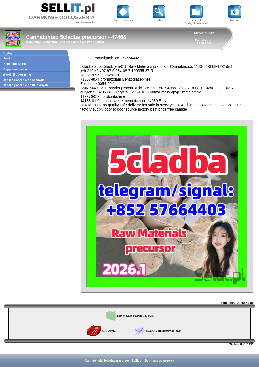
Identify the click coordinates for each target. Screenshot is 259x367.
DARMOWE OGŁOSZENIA (62, 17)
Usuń (6, 58)
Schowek (196, 18)
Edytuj (7, 53)
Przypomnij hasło (15, 69)
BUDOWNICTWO (53, 41)
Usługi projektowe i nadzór (85, 41)
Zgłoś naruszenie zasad (237, 302)
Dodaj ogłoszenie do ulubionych (25, 85)
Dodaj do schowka (196, 23)
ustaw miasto (85, 22)
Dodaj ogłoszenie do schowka (23, 79)
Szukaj (159, 18)
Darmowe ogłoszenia (159, 360)
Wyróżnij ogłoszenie (17, 74)
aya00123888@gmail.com (163, 330)
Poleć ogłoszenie (14, 63)
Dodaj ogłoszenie (123, 18)
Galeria (234, 18)
